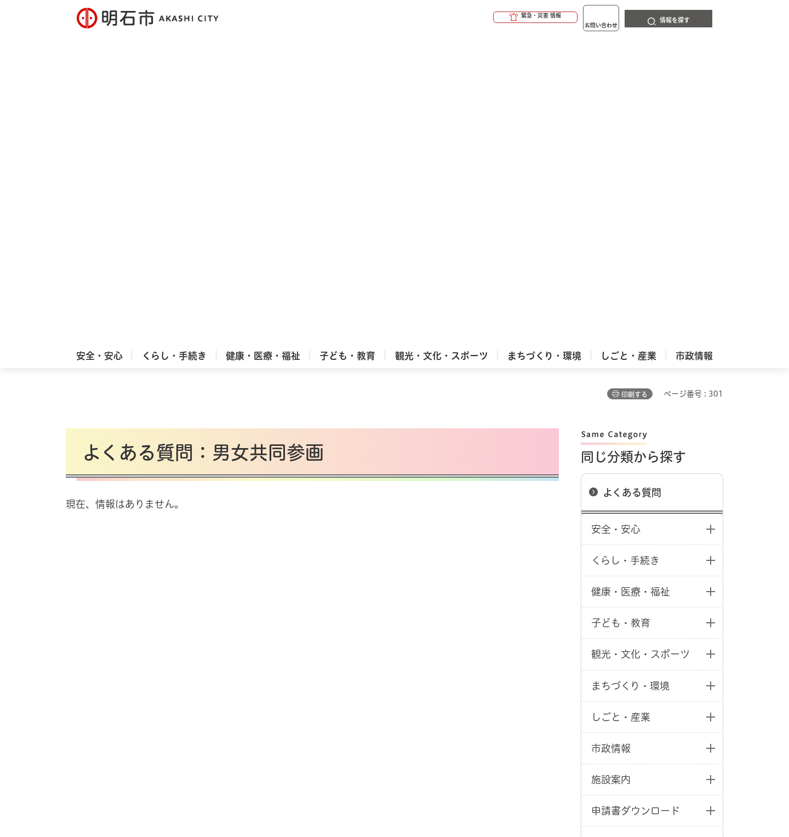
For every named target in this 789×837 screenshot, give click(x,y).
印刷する (634, 77)
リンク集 (570, 616)
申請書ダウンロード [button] (635, 493)
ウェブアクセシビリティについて (307, 616)
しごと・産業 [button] (620, 400)
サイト (649, 616)
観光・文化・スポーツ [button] (640, 337)
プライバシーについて (463, 616)
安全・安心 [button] (616, 212)
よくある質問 (632, 175)
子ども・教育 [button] (620, 306)
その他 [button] (606, 525)
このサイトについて (156, 616)
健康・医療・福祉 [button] (630, 274)
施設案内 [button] (611, 462)
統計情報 (427, 782)
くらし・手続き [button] (625, 243)
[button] (493, 17)
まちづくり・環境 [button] (630, 369)
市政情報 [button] (611, 431)
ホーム (77, 578)
